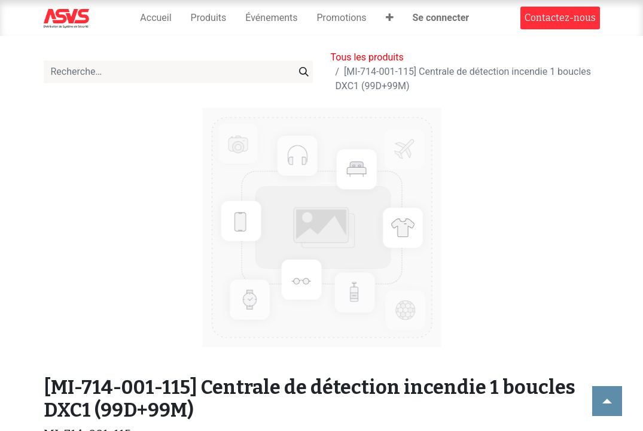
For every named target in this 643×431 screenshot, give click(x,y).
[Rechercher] (304, 71)
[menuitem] (155, 18)
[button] (389, 18)
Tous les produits (367, 57)
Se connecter (441, 17)
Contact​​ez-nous (560, 17)
